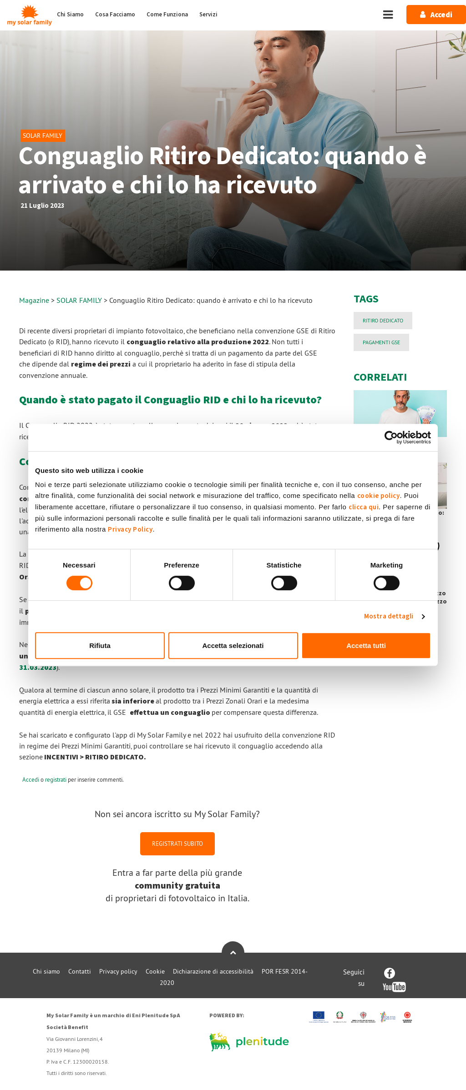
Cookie (155, 971)
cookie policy (378, 496)
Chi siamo (46, 971)
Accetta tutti (366, 645)
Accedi (30, 779)
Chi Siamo (70, 14)
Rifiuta (100, 645)
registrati (55, 779)
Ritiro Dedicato (383, 320)
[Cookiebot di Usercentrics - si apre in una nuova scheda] (391, 437)
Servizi (208, 14)
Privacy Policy (130, 529)
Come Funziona (167, 14)
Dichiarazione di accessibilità (213, 971)
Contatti (79, 971)
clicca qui (364, 507)
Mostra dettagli (389, 616)
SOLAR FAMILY (80, 300)
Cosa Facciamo (115, 14)
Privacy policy (118, 971)
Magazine (34, 300)
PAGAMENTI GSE (381, 342)
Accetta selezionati (232, 645)
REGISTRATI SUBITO (177, 843)
